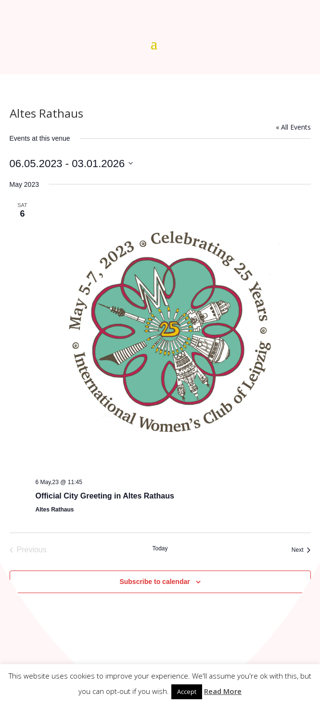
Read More (223, 691)
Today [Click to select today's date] (159, 548)
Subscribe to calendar (154, 581)
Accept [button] (186, 691)
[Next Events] (301, 550)
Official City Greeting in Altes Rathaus (105, 496)
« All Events (293, 127)
